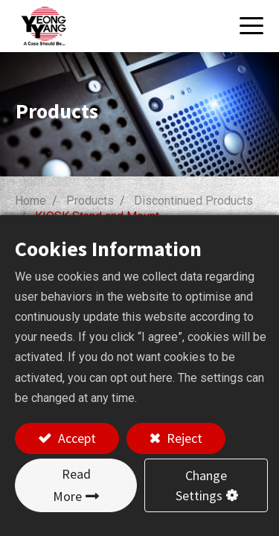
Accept (75, 438)
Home (30, 201)
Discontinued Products (193, 201)
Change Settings (202, 485)
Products (90, 201)
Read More (72, 485)
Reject (183, 438)
